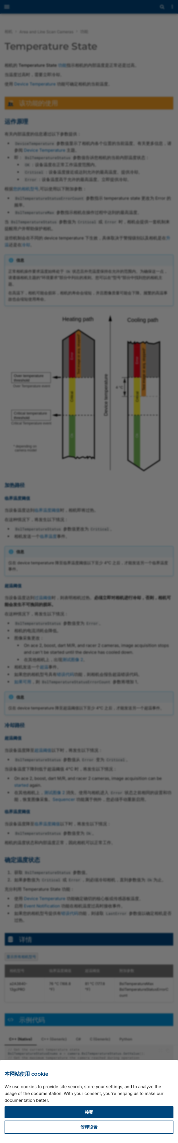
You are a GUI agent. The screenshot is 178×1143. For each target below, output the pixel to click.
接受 (89, 1112)
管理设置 (89, 1127)
